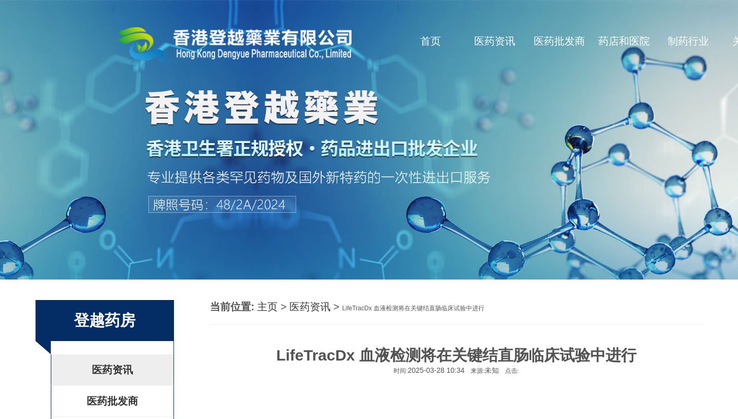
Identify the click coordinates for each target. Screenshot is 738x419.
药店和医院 (624, 41)
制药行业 (688, 41)
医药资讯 (494, 41)
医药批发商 (559, 41)
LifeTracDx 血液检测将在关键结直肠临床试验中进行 (413, 308)
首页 (430, 41)
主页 (267, 306)
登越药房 (104, 320)
